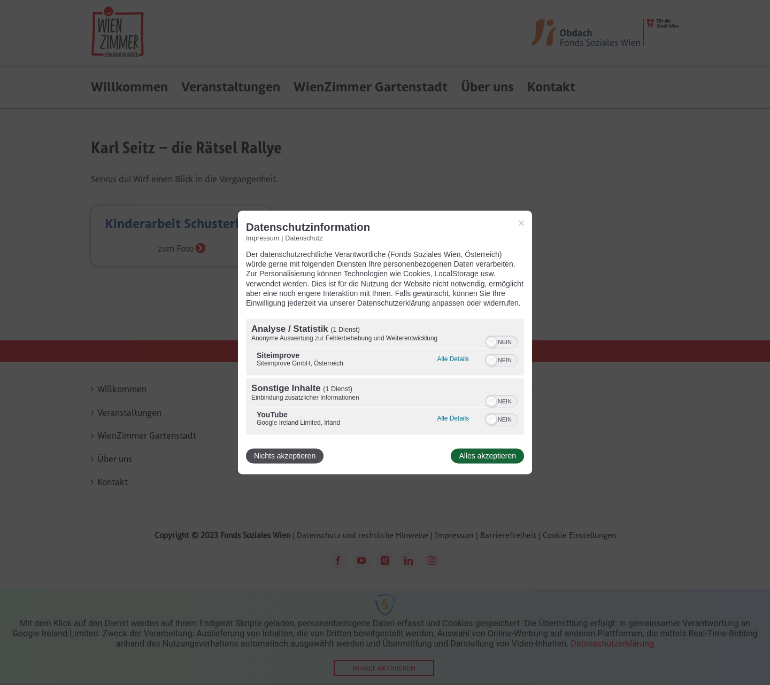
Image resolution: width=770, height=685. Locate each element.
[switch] (501, 341)
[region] (385, 378)
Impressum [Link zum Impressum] (262, 238)
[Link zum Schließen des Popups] (521, 222)
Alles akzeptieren (487, 456)
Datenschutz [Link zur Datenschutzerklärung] (303, 238)
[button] (491, 342)
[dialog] (385, 342)
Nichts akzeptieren (284, 456)
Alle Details (453, 359)
